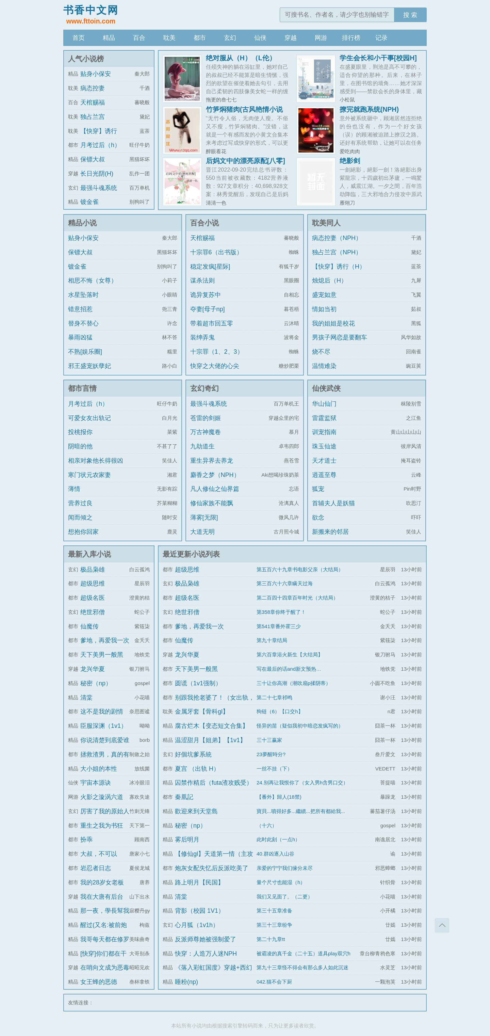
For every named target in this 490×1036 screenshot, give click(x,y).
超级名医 (92, 597)
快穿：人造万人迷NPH (206, 953)
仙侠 (260, 37)
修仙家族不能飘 (211, 503)
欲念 (318, 517)
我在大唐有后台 (101, 896)
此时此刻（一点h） (278, 839)
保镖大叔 (92, 159)
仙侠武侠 (326, 388)
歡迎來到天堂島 (196, 811)
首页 (78, 37)
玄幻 (230, 37)
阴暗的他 (80, 446)
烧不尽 (321, 351)
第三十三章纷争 (274, 925)
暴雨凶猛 (80, 337)
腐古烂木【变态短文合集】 (211, 725)
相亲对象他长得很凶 (95, 460)
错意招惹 (80, 309)
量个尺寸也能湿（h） (281, 882)
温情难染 (324, 366)
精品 (109, 37)
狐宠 (318, 488)
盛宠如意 (324, 294)
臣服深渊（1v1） (103, 725)
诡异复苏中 (205, 294)
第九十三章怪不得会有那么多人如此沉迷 (302, 967)
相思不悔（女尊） (92, 280)
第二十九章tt (271, 939)
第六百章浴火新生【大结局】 (290, 654)
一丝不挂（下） (274, 768)
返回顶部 (442, 925)
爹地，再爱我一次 (104, 640)
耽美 (169, 37)
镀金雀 (89, 201)
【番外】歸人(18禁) (279, 797)
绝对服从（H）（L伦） (241, 58)
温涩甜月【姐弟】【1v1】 (210, 740)
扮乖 (86, 839)
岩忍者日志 (95, 868)
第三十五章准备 (274, 910)
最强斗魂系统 (98, 188)
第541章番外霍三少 (279, 626)
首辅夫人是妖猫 (333, 503)
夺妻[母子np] (207, 309)
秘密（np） (96, 683)
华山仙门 (324, 403)
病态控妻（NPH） (337, 238)
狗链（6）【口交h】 (280, 711)
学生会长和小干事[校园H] (378, 58)
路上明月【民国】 (199, 882)
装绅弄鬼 (202, 337)
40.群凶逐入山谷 (275, 854)
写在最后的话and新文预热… (289, 669)
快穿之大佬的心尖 (214, 366)
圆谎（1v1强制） (198, 683)
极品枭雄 (92, 569)
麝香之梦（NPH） (215, 475)
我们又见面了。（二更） (285, 896)
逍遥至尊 (324, 475)
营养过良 (80, 503)
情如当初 (324, 309)
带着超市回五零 (211, 323)
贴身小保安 (95, 73)
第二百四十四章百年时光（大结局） (297, 598)
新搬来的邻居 (330, 531)
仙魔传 (89, 626)
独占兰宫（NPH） (337, 252)
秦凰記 (184, 797)
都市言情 (82, 388)
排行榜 (351, 37)
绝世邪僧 (92, 612)
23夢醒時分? (271, 754)
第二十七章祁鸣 (274, 697)
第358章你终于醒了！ (281, 612)
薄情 (74, 488)
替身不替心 (83, 323)
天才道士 (324, 460)
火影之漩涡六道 (101, 797)
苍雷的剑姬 (205, 418)
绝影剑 (350, 160)
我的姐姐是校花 (333, 323)
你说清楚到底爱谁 (104, 740)
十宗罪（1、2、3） (216, 351)
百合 (139, 37)
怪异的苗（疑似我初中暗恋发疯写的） (300, 726)
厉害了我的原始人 (104, 811)
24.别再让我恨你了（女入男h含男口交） (302, 782)
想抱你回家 (83, 531)
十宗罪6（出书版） (216, 252)
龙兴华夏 (92, 669)
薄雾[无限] (204, 517)
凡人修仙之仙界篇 (214, 488)
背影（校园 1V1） (199, 910)
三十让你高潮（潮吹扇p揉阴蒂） (294, 683)
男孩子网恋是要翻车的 (339, 343)
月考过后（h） (100, 145)
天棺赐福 (92, 102)
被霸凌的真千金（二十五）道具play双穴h (303, 953)
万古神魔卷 (205, 432)
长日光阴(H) (96, 173)
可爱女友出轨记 (89, 418)
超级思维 (92, 583)
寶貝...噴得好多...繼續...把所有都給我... (301, 811)
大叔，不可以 (98, 853)
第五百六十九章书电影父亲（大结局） (300, 569)
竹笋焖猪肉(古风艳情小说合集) (244, 113)
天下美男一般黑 (101, 654)
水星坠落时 (83, 294)
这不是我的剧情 (101, 711)
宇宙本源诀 (95, 782)
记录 (381, 37)
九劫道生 (202, 446)
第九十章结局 (272, 640)
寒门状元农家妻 (89, 475)
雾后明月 (187, 839)
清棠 (86, 697)
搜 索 (410, 15)
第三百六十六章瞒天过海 (285, 583)
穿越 (290, 37)
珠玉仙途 (324, 446)
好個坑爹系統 (193, 754)
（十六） (267, 825)
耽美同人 (326, 223)
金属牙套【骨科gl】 (202, 711)
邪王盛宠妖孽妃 (89, 366)
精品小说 (82, 223)
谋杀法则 (202, 280)
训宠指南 (324, 432)
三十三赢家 (269, 740)
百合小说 (204, 223)
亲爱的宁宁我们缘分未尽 (285, 868)
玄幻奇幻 (204, 388)
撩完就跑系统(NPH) (369, 109)
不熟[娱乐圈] (85, 351)
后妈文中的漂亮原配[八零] (245, 160)
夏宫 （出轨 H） (197, 768)
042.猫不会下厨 (274, 982)
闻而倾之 (80, 517)
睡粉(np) (186, 981)
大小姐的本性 (98, 768)
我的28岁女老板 (102, 882)
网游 (321, 37)
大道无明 (202, 531)
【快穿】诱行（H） (338, 266)
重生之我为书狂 (101, 825)
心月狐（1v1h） (197, 925)
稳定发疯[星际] (210, 266)
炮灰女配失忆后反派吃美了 (211, 868)
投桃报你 (80, 432)
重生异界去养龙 (211, 460)
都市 (200, 37)
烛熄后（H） (329, 280)
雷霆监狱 (324, 418)
